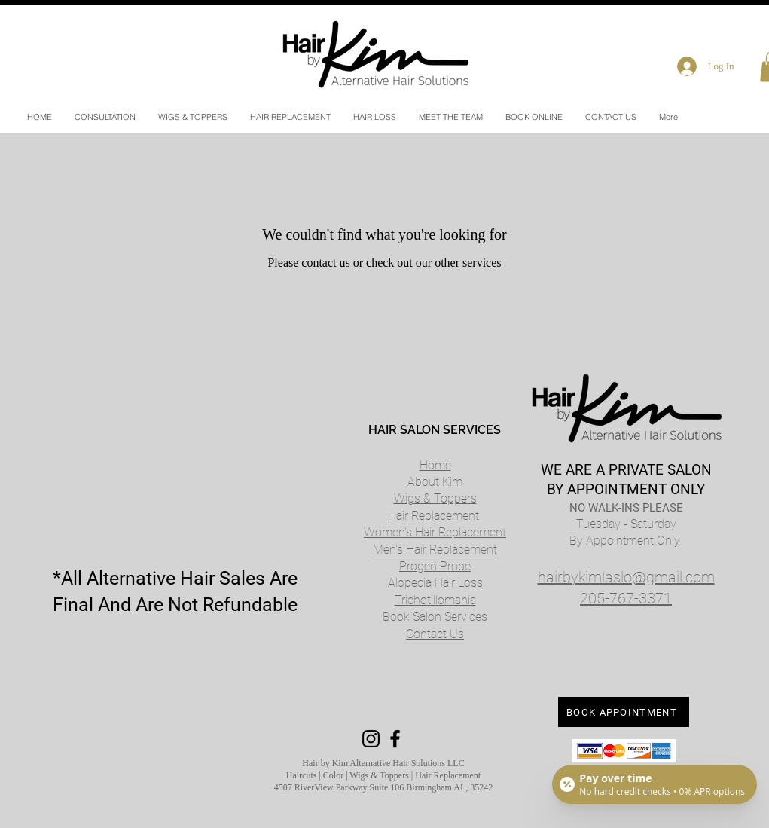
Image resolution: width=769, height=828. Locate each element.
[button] (374, 116)
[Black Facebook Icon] (395, 738)
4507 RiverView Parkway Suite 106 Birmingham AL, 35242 (383, 787)
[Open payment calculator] (654, 784)
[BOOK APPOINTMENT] (623, 712)
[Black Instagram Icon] (371, 738)
